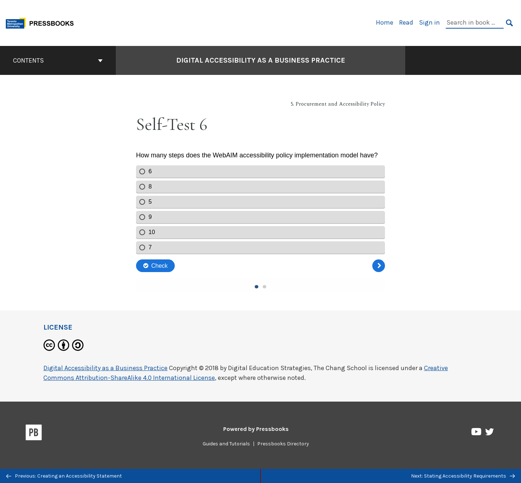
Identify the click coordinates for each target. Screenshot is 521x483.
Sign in (429, 22)
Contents (58, 60)
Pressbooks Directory (283, 444)
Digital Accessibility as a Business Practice (105, 368)
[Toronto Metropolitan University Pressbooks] (42, 22)
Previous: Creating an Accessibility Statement (64, 476)
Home (384, 22)
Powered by (256, 428)
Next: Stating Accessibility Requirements (463, 476)
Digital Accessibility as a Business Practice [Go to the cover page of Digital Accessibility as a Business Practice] (260, 60)
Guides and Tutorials (226, 444)
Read (406, 22)
